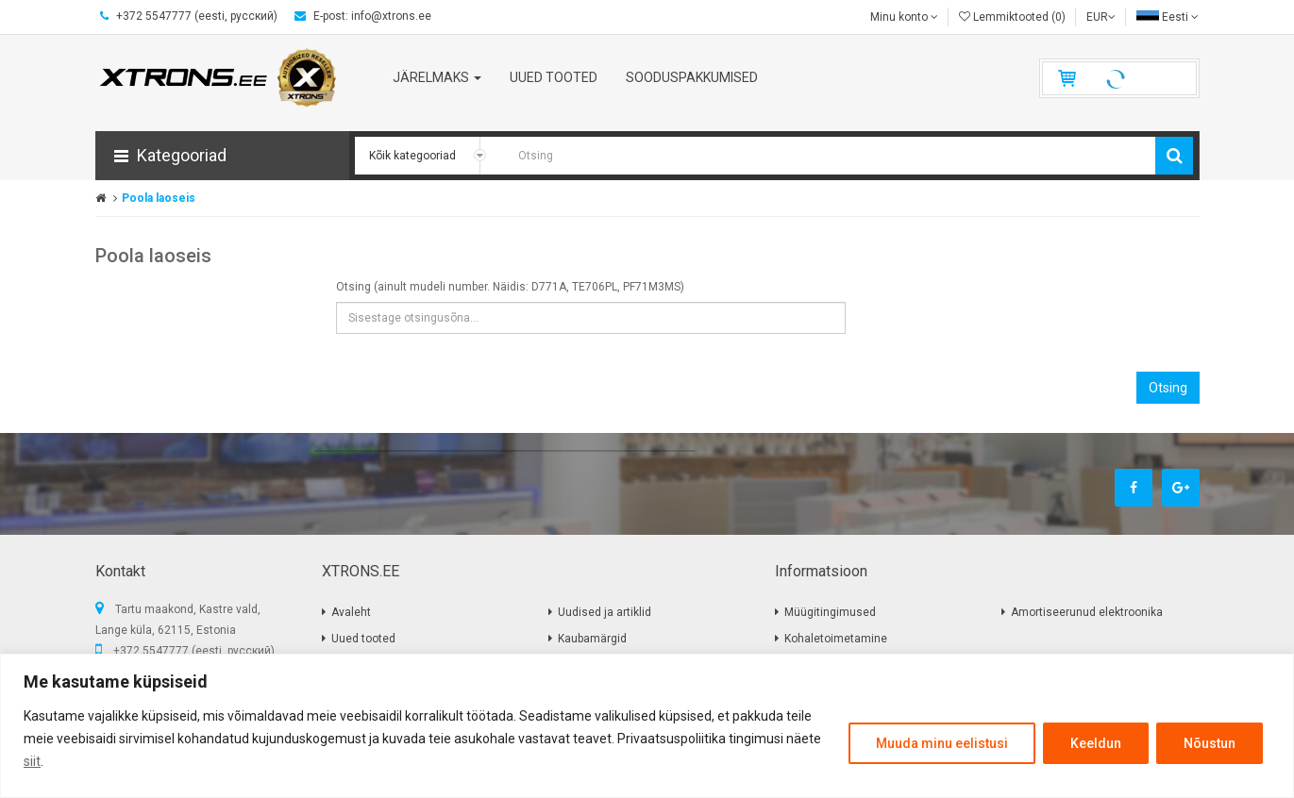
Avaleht (351, 612)
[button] (222, 155)
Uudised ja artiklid (604, 612)
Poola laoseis (158, 198)
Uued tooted (363, 638)
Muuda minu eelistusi (942, 743)
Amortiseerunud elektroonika (1087, 612)
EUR (1101, 17)
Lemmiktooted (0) (1012, 17)
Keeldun (1095, 743)
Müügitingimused (830, 612)
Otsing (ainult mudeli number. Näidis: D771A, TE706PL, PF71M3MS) (510, 286)
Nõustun (1209, 743)
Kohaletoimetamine (835, 638)
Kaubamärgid (592, 638)
